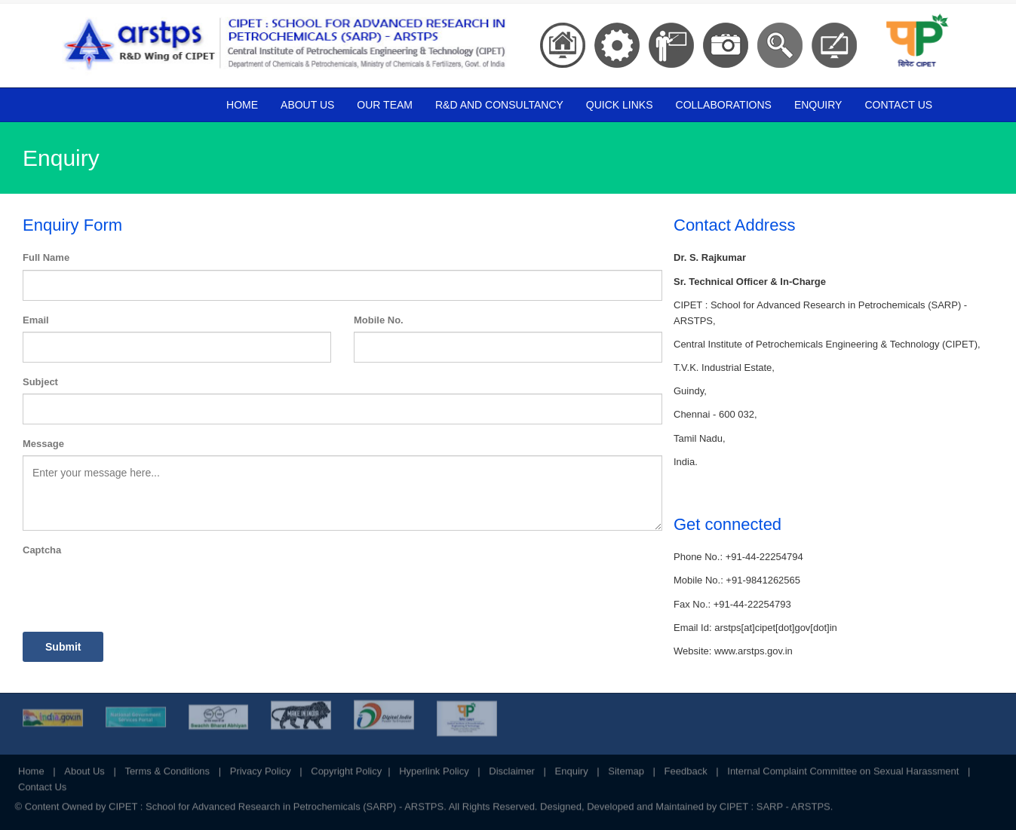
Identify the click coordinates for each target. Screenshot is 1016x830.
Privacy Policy (260, 766)
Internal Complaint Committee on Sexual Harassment (843, 766)
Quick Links (619, 105)
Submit (63, 647)
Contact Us (898, 105)
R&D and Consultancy (499, 105)
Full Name (46, 257)
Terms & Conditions (167, 766)
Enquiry (818, 105)
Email (36, 320)
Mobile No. (379, 320)
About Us (307, 105)
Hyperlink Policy (433, 766)
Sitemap (626, 766)
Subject (40, 381)
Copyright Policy (346, 766)
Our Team (385, 105)
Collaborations (724, 105)
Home (242, 105)
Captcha (42, 550)
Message (43, 443)
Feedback (686, 766)
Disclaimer (512, 766)
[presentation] (137, 591)
